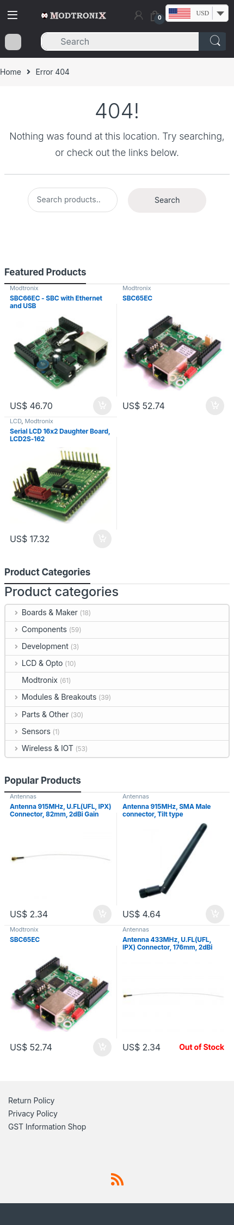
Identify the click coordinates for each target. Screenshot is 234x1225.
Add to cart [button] (102, 406)
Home (10, 71)
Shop (77, 1126)
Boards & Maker (41, 612)
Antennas (23, 796)
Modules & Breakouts (50, 696)
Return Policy (31, 1100)
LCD (15, 421)
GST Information (37, 1126)
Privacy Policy (33, 1113)
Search (167, 200)
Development (37, 646)
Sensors (28, 731)
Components (36, 629)
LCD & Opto (34, 663)
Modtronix (24, 288)
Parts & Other (37, 714)
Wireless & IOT (39, 748)
